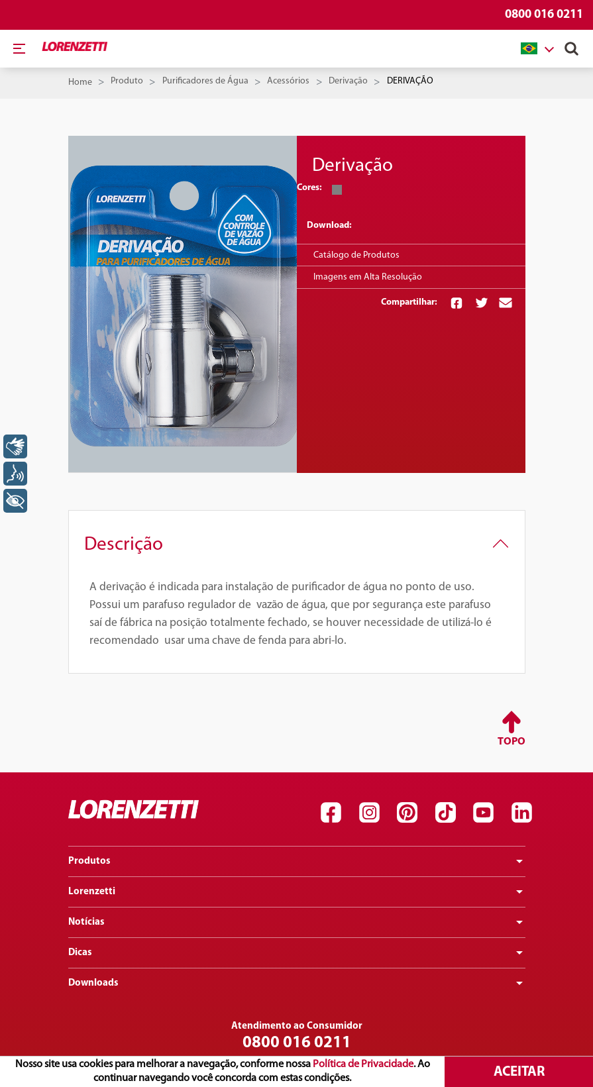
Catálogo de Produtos (356, 255)
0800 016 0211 (544, 15)
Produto (127, 81)
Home (80, 82)
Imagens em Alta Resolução (367, 277)
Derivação (348, 81)
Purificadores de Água (205, 81)
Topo (511, 742)
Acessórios (288, 81)
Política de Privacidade (363, 1064)
